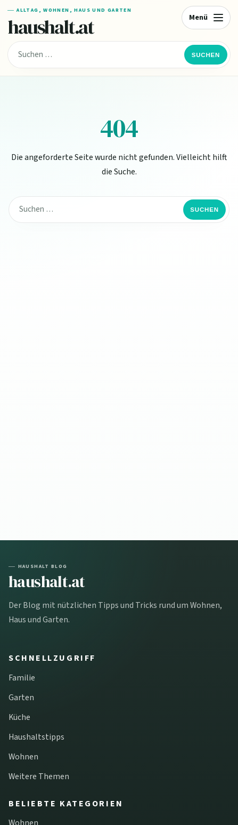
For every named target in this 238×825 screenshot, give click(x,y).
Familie (22, 678)
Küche (19, 717)
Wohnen (23, 757)
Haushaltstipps (36, 737)
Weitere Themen (39, 776)
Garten (21, 697)
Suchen (206, 55)
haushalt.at (50, 26)
